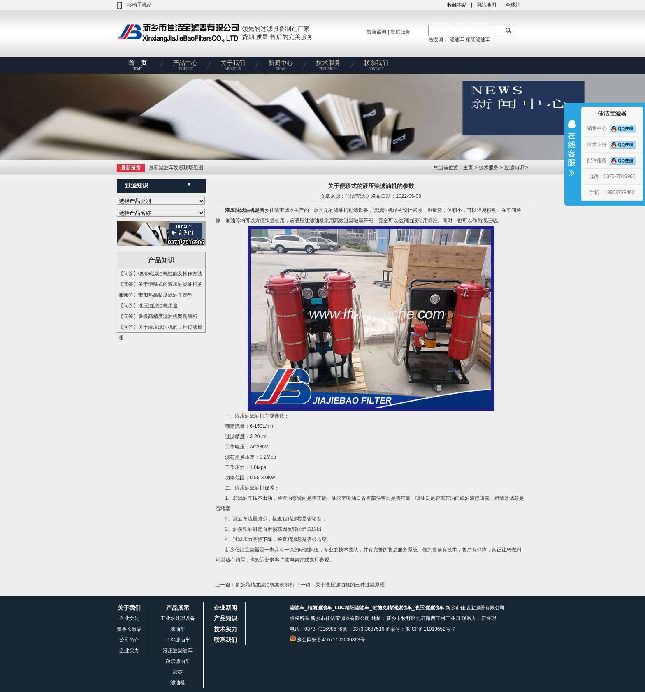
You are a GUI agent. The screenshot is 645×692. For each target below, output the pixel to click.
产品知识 (225, 618)
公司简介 (129, 640)
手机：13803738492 (611, 192)
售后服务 (400, 32)
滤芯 (178, 672)
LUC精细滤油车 (351, 608)
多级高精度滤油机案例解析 (265, 585)
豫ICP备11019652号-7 (430, 629)
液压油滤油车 (178, 650)
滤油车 (457, 39)
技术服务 (328, 67)
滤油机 (177, 682)
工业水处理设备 (177, 618)
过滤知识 (514, 167)
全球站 (513, 5)
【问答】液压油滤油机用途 (148, 306)
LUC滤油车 (177, 640)
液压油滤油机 (240, 210)
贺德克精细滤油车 (392, 608)
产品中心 (185, 67)
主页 (468, 167)
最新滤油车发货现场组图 (176, 167)
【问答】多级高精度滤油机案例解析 (157, 316)
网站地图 (486, 5)
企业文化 (129, 618)
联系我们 (376, 67)
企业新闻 (225, 607)
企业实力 (129, 650)
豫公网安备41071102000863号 (331, 640)
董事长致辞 (129, 629)
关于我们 (232, 67)
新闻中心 (280, 67)
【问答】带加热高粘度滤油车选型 (155, 295)
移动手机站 (139, 5)
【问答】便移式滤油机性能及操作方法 (160, 273)
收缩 (571, 153)
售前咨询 (376, 32)
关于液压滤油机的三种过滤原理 (350, 585)
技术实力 (225, 629)
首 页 (137, 67)
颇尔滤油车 (177, 661)
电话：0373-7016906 (612, 176)
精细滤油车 (478, 39)
